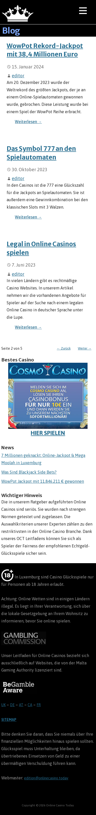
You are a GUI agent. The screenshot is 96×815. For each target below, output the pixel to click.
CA (30, 705)
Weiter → (84, 348)
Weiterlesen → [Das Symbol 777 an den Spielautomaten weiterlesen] (28, 217)
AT (21, 705)
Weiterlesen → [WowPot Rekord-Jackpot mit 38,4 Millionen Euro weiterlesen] (28, 121)
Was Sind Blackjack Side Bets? (29, 472)
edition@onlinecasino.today (46, 778)
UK (3, 705)
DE (12, 705)
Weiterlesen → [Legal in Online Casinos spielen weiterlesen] (28, 327)
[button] (83, 11)
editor (18, 75)
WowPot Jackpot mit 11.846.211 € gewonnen (42, 481)
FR (39, 705)
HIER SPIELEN (48, 399)
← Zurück (64, 348)
